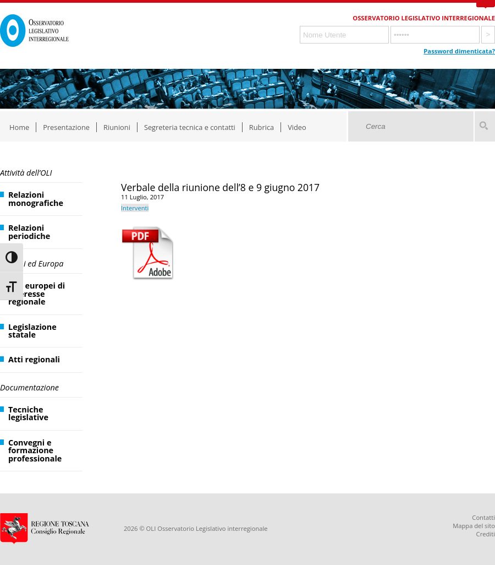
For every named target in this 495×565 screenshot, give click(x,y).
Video (297, 127)
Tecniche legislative (28, 413)
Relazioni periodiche (29, 231)
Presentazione (66, 127)
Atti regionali (34, 359)
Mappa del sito (474, 525)
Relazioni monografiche (35, 198)
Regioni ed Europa (31, 263)
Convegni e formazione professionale (35, 450)
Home (19, 127)
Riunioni (116, 127)
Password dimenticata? (459, 51)
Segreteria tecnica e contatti (189, 127)
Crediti (485, 534)
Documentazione (29, 387)
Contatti (483, 517)
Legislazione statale (32, 331)
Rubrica (261, 127)
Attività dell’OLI (26, 172)
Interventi (134, 208)
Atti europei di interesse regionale (36, 293)
